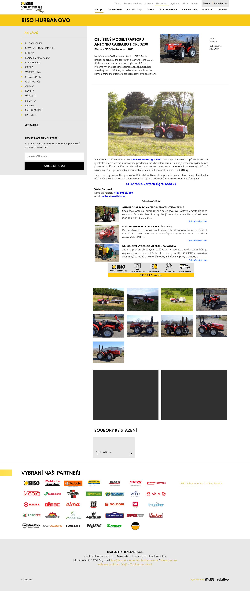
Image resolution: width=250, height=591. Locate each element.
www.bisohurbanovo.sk (143, 560)
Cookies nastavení (141, 564)
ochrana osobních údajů (113, 564)
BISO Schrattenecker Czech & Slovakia (201, 483)
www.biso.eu (168, 560)
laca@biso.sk (118, 560)
